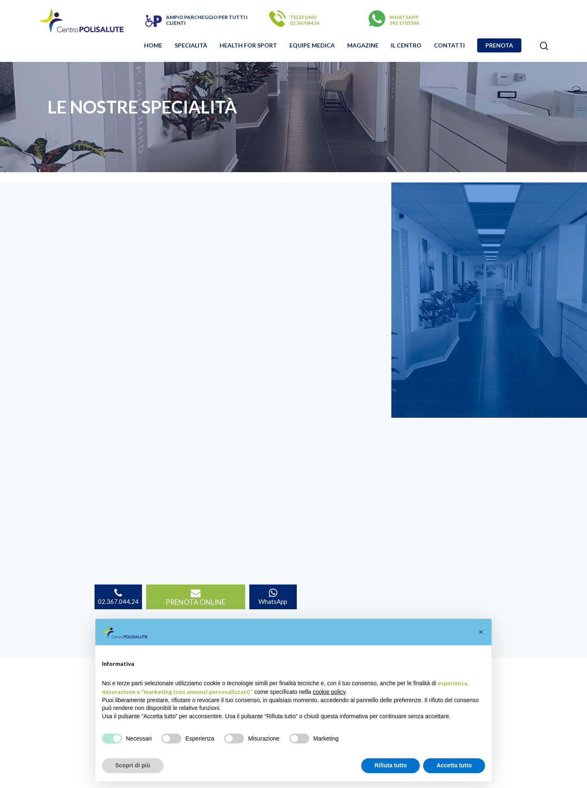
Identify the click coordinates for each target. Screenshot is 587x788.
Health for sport (248, 45)
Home (153, 45)
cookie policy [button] (329, 692)
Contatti (449, 45)
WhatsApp (272, 597)
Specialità (191, 45)
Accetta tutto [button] (454, 765)
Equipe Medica (312, 45)
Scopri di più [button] (132, 765)
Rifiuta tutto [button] (390, 765)
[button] (481, 632)
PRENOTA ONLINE (195, 597)
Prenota (499, 45)
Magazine (363, 45)
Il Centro (406, 45)
